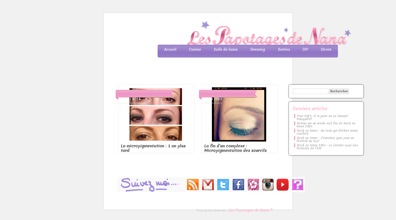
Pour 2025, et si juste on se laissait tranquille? (322, 117)
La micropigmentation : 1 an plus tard (153, 148)
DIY (305, 49)
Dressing (257, 49)
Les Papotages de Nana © (251, 210)
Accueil (170, 49)
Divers (326, 49)
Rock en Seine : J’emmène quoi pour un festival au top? (325, 139)
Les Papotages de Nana (231, 34)
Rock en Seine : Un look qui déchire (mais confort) (327, 132)
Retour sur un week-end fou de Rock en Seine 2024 (325, 124)
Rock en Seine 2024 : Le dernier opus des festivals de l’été (327, 146)
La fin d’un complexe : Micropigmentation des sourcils (235, 148)
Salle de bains (226, 49)
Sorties (284, 49)
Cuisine (195, 49)
